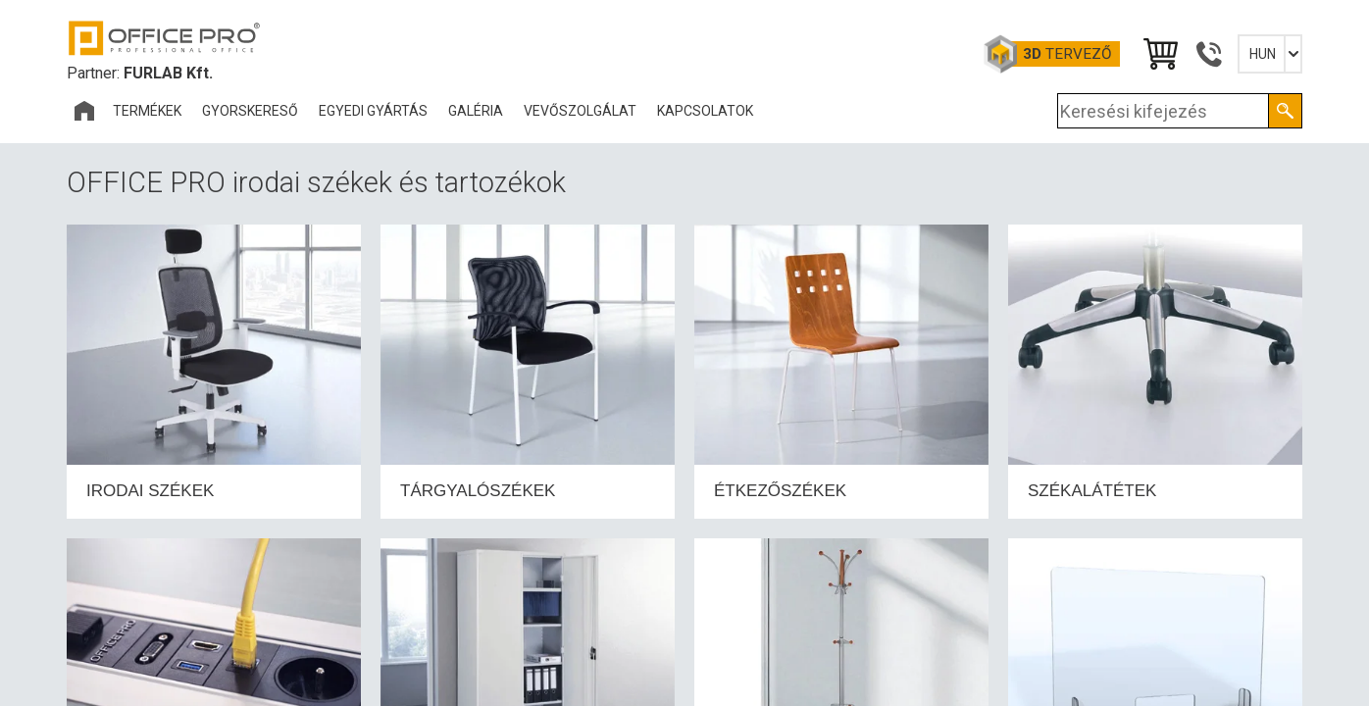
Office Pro (165, 38)
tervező (1067, 54)
